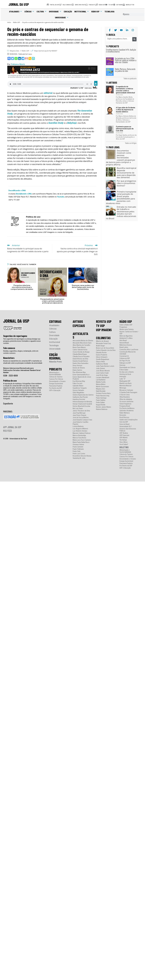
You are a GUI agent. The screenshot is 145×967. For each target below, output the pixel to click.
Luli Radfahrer (100, 380)
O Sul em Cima (124, 395)
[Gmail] (26, 58)
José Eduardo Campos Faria (82, 420)
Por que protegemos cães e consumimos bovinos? (126, 183)
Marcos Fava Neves (79, 438)
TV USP (100, 326)
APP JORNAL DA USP (12, 427)
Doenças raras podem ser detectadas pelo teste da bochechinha (83, 287)
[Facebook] (9, 58)
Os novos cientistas (126, 402)
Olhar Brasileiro (124, 397)
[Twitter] (12, 58)
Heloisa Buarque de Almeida (82, 402)
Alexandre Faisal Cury (103, 343)
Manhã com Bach (125, 383)
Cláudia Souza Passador (81, 357)
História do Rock (125, 374)
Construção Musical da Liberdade (127, 353)
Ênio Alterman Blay (79, 372)
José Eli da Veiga (102, 375)
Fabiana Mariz (18, 64)
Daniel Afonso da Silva (80, 359)
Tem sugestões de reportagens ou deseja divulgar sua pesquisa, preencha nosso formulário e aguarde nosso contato (22, 341)
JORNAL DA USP (19, 4)
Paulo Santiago (101, 398)
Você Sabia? (123, 444)
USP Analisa (123, 433)
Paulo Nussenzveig (102, 396)
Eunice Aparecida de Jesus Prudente (82, 378)
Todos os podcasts (129, 78)
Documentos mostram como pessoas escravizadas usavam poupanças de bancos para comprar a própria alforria (120, 157)
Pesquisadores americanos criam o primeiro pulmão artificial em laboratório (52, 301)
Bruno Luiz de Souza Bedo (105, 348)
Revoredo (122, 415)
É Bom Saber (123, 370)
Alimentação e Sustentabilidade (55, 374)
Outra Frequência (125, 404)
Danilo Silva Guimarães (80, 363)
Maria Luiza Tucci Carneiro (82, 440)
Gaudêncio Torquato (80, 388)
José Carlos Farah (102, 373)
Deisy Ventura (77, 366)
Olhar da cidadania (125, 399)
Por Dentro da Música (126, 408)
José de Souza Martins (81, 418)
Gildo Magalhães (78, 393)
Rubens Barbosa (101, 409)
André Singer (100, 346)
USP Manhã (123, 438)
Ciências (29, 11)
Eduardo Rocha (101, 353)
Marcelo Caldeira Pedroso (82, 433)
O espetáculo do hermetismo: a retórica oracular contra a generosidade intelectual (125, 90)
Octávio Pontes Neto (103, 393)
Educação (68, 11)
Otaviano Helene (78, 445)
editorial (48, 93)
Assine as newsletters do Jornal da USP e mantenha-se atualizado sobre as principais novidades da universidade (22, 362)
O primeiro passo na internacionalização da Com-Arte (125, 129)
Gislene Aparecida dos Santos (83, 395)
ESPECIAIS (79, 326)
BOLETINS (124, 447)
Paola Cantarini (78, 447)
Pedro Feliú (76, 451)
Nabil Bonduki (100, 391)
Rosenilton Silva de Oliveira (82, 456)
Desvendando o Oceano (57, 381)
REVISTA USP (103, 321)
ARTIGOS (78, 321)
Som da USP (123, 422)
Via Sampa (123, 440)
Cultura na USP (124, 358)
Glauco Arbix (100, 362)
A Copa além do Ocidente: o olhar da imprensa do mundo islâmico (125, 110)
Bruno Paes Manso (79, 347)
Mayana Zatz (14, 51)
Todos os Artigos (130, 143)
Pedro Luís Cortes (79, 454)
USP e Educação (54, 390)
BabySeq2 (72, 122)
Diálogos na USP (125, 363)
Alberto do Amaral (102, 341)
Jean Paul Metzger (79, 413)
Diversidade (55, 11)
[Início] (9, 22)
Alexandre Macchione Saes (82, 343)
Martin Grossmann (102, 387)
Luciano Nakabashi (102, 378)
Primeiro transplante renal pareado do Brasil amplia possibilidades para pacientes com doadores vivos (121, 197)
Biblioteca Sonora (125, 345)
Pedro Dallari (100, 402)
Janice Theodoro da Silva (81, 411)
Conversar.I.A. (124, 356)
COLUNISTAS (103, 338)
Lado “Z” (122, 379)
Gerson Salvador (78, 390)
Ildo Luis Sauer (78, 408)
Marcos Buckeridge (79, 435)
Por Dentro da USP (55, 388)
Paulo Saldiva (100, 400)
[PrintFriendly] (33, 58)
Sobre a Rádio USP (125, 325)
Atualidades (15, 11)
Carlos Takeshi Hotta (80, 350)
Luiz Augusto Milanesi (80, 429)
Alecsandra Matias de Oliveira (83, 341)
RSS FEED (7, 430)
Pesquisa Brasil (124, 406)
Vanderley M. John (79, 458)
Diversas (122, 365)
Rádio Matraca (124, 413)
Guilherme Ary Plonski (80, 397)
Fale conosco (9, 348)
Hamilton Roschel (79, 399)
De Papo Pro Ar (124, 361)
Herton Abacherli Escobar (81, 406)
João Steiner (100, 368)
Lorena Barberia (78, 426)
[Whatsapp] (15, 58)
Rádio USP (96, 11)
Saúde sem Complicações (128, 420)
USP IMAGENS (104, 330)
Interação (122, 377)
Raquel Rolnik (100, 405)
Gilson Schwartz (102, 357)
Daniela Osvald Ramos (80, 361)
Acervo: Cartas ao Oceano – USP (129, 333)
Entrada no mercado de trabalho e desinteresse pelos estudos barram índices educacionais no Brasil (121, 212)
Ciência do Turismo (55, 377)
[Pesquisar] (134, 39)
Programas (123, 327)
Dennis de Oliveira (79, 368)
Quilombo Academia (126, 411)
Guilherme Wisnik (102, 364)
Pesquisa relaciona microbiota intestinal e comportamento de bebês (22, 287)
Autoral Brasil (124, 343)
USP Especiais (124, 435)
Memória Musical (125, 386)
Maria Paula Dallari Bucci (81, 442)
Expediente (8, 403)
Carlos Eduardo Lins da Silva (105, 350)
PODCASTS (55, 369)
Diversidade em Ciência (127, 367)
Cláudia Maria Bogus (80, 354)
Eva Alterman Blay (79, 381)
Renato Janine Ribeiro (103, 407)
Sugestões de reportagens (15, 335)
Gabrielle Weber (78, 386)
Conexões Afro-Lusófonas (128, 350)
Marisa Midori (100, 384)
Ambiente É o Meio (126, 338)
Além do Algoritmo (126, 336)
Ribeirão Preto (55, 361)
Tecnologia (109, 11)
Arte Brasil (123, 340)
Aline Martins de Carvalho (81, 345)
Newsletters (8, 357)
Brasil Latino (123, 347)
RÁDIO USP (125, 321)
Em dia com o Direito (126, 372)
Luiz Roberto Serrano (80, 431)
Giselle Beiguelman (102, 359)
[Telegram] (22, 58)
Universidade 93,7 (125, 427)
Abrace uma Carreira (126, 329)
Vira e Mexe (123, 442)
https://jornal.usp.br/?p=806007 (45, 51)
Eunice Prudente (101, 355)
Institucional (81, 11)
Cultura (42, 11)
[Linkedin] (19, 58)
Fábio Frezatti (77, 383)
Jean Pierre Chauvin (79, 415)
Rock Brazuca (124, 417)
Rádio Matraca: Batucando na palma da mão (125, 70)
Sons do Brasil (124, 424)
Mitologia (122, 388)
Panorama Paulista (55, 386)
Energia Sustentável (56, 384)
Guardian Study (55, 122)
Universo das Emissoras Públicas (127, 430)
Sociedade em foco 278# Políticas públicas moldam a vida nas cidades (125, 60)
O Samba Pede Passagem (128, 392)
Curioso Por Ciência (56, 379)
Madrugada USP (124, 381)
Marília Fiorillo (101, 382)
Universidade (62, 17)
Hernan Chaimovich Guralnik (82, 404)
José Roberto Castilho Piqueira (80, 423)
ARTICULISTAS (80, 335)
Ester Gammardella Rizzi (81, 375)
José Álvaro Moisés (103, 371)
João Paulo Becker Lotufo (105, 366)
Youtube (60, 196)
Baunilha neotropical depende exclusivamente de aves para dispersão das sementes (126, 173)
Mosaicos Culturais (126, 390)
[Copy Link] (29, 58)
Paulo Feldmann (78, 449)
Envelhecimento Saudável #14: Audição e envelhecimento (121, 50)
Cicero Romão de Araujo (81, 352)
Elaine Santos (77, 370)
